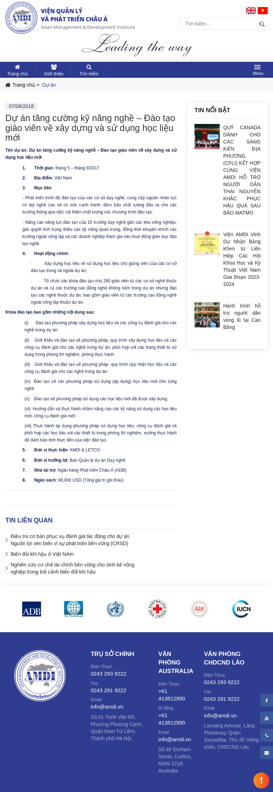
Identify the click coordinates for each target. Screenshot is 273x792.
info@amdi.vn (107, 707)
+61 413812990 (172, 694)
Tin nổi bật (212, 110)
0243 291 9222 (108, 690)
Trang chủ (17, 73)
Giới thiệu (53, 73)
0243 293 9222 (108, 674)
